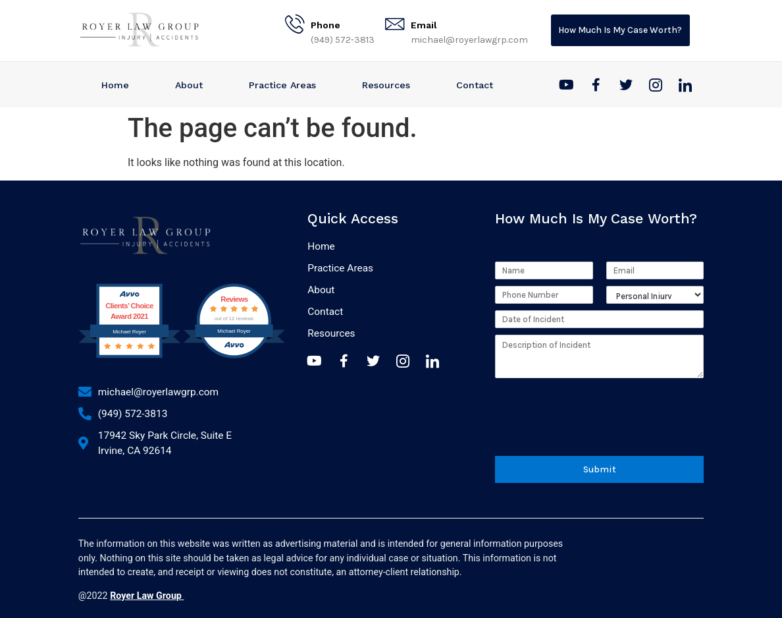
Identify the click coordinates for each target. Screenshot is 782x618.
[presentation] (595, 431)
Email (424, 25)
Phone (325, 25)
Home (115, 85)
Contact (474, 85)
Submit (599, 466)
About (189, 85)
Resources (386, 85)
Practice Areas (282, 85)
